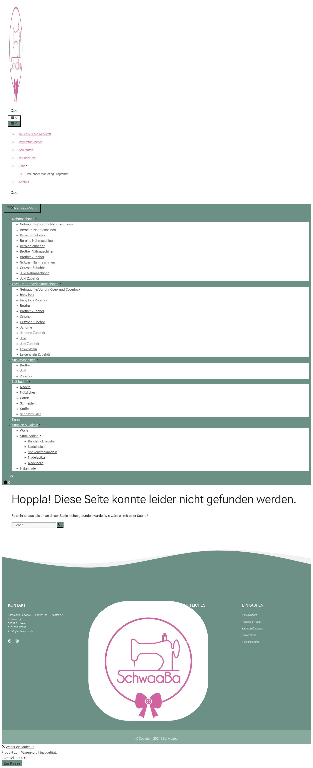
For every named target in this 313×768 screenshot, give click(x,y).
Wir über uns (27, 158)
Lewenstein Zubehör (35, 354)
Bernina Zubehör (32, 246)
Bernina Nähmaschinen (37, 241)
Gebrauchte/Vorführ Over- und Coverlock (50, 289)
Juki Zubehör (29, 278)
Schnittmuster (30, 414)
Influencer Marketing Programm (47, 174)
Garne (24, 398)
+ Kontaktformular (252, 628)
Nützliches (28, 392)
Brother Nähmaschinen (37, 251)
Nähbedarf (23, 382)
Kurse (16, 420)
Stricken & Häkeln (28, 425)
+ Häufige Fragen (251, 621)
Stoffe (24, 409)
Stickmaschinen (27, 360)
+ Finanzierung (250, 641)
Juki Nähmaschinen (34, 273)
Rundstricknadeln (41, 441)
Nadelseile (36, 463)
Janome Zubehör (32, 333)
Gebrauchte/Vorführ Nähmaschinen (46, 224)
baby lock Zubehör (34, 300)
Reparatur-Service (30, 142)
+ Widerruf (185, 648)
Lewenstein (28, 349)
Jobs (25, 166)
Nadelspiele (36, 447)
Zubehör (26, 376)
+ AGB (182, 614)
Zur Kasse (12, 763)
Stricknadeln (32, 436)
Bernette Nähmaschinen (38, 230)
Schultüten (26, 150)
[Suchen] (60, 525)
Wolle (24, 430)
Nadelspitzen (37, 457)
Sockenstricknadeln (42, 452)
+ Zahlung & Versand (191, 635)
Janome (26, 327)
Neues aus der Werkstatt (35, 134)
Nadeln (25, 387)
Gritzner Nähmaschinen (37, 262)
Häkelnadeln (29, 468)
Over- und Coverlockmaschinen (38, 284)
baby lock (27, 295)
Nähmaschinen (26, 219)
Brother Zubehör (32, 257)
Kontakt (24, 182)
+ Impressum (186, 621)
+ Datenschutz (187, 628)
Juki (23, 338)
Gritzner (26, 317)
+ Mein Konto (249, 614)
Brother (25, 306)
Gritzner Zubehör (32, 268)
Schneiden (28, 403)
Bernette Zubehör (33, 235)
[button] (14, 111)
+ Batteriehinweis (189, 641)
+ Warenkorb (249, 635)
